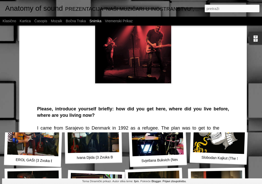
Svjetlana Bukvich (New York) (164, 160)
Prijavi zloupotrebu (174, 181)
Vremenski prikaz (119, 21)
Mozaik (56, 21)
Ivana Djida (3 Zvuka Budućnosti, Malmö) (109, 157)
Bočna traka (76, 21)
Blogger (156, 181)
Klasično (9, 21)
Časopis (40, 21)
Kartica (25, 21)
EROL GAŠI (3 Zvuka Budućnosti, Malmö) (49, 161)
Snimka (96, 21)
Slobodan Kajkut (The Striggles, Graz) (231, 158)
